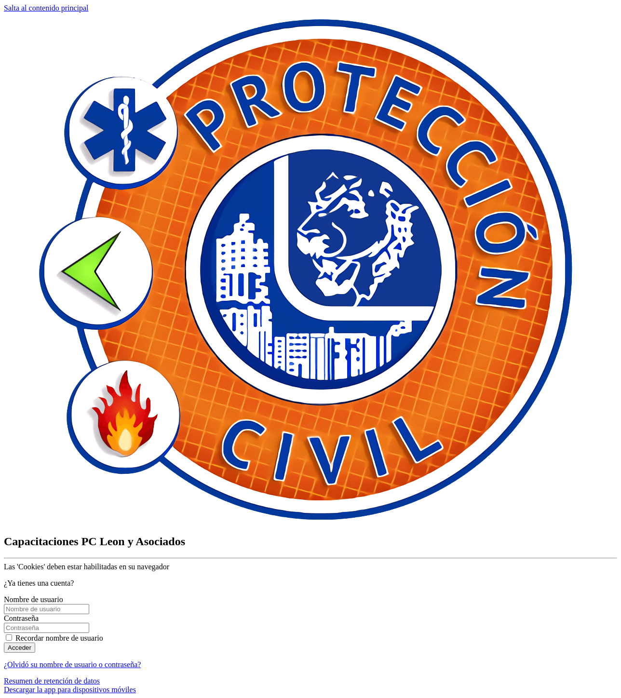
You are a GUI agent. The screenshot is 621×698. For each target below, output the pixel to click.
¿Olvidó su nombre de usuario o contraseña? (72, 664)
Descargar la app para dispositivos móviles (70, 689)
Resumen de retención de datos (52, 681)
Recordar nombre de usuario (59, 638)
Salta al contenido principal (46, 8)
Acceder (19, 647)
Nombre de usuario (33, 599)
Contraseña (21, 618)
